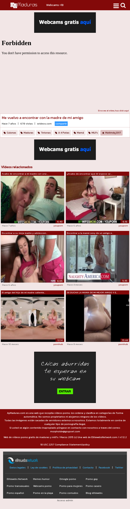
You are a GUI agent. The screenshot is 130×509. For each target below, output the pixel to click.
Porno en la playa (43, 493)
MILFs (95, 133)
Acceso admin (65, 500)
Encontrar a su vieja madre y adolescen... (24, 233)
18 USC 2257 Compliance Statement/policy (65, 444)
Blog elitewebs (94, 493)
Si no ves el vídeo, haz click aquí (113, 110)
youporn (58, 225)
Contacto (88, 467)
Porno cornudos (68, 493)
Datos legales (18, 467)
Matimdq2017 (113, 133)
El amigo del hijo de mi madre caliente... (23, 292)
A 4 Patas (63, 133)
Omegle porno (67, 479)
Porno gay (92, 479)
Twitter (119, 467)
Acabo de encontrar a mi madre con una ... (25, 173)
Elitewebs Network (17, 479)
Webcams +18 (55, 5)
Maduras (28, 133)
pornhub (58, 344)
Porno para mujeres (70, 486)
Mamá (80, 133)
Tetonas (46, 133)
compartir (61, 124)
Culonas (11, 133)
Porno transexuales (18, 486)
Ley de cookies (39, 467)
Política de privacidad (65, 467)
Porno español (15, 493)
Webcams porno (42, 486)
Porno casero (93, 486)
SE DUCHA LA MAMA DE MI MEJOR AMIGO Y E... (92, 292)
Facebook (104, 467)
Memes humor (41, 479)
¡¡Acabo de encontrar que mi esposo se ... (89, 173)
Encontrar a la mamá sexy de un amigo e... (90, 233)
